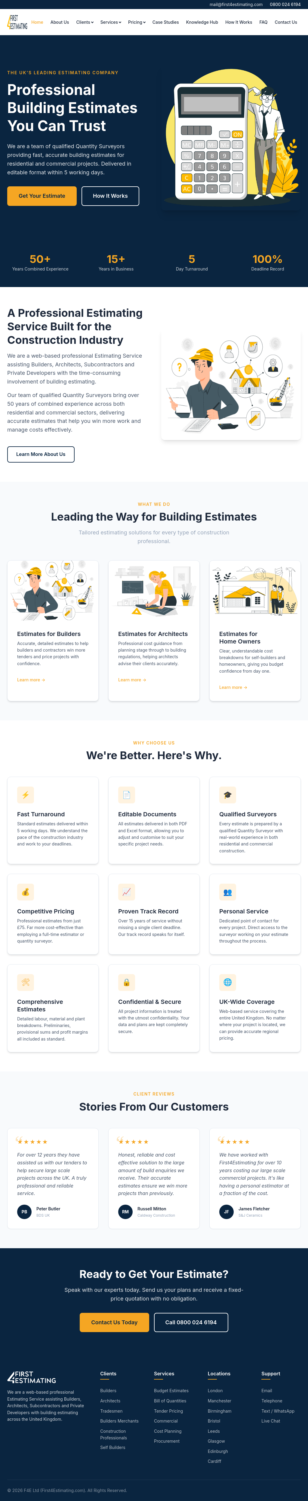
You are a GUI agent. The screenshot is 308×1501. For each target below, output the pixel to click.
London (215, 1390)
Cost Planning (168, 1431)
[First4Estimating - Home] (17, 22)
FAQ (263, 22)
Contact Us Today (114, 1322)
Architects (110, 1400)
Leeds (214, 1431)
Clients (83, 22)
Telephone (271, 1400)
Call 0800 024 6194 (191, 1322)
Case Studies (165, 22)
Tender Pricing (168, 1411)
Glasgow (216, 1441)
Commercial (166, 1420)
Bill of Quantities (170, 1400)
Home (37, 22)
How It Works (238, 22)
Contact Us (286, 22)
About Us (60, 22)
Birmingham (220, 1411)
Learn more (28, 679)
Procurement (167, 1441)
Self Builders (112, 1447)
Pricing (135, 22)
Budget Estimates (171, 1390)
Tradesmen (111, 1411)
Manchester (219, 1400)
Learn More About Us (41, 454)
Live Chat (270, 1420)
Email (266, 1390)
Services (109, 22)
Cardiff (214, 1461)
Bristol (214, 1420)
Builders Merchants (119, 1420)
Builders (108, 1390)
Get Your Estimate (42, 196)
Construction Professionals (113, 1434)
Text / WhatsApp (277, 1411)
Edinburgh (218, 1451)
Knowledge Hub (202, 22)
